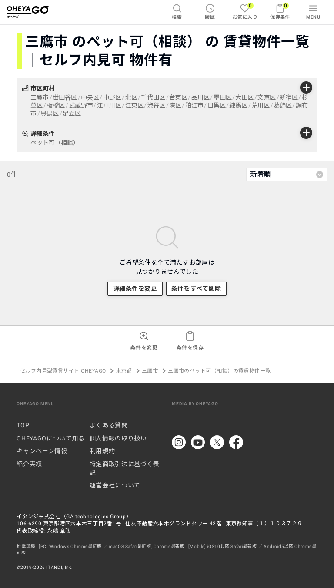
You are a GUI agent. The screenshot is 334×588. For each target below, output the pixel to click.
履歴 (210, 11)
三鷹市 (150, 371)
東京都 (124, 371)
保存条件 (280, 11)
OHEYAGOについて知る (50, 438)
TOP (23, 425)
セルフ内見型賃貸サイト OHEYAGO (63, 371)
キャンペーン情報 (42, 450)
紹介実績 (29, 463)
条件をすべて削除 (196, 288)
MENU (313, 11)
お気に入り (245, 11)
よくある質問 (109, 425)
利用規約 (102, 450)
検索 (177, 11)
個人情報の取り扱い (118, 438)
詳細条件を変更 (135, 288)
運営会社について (115, 485)
